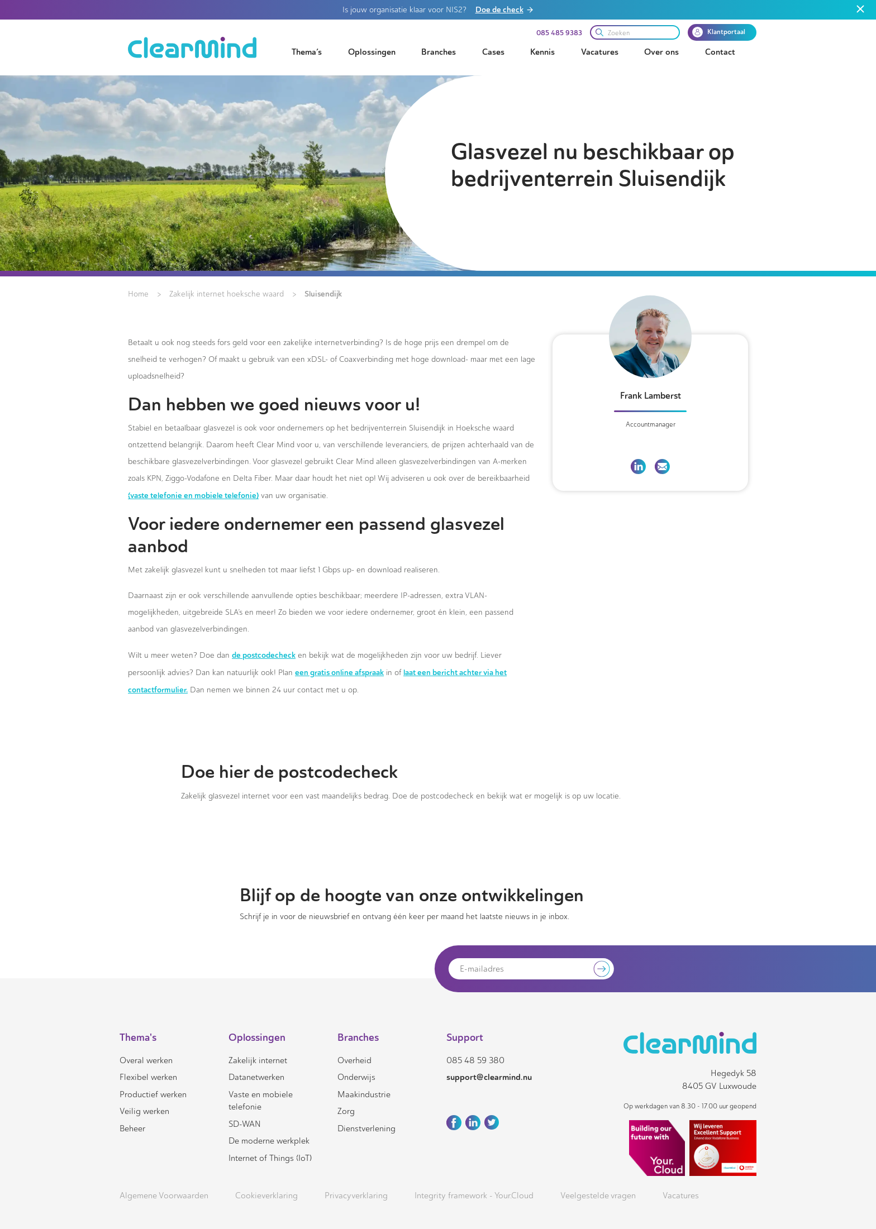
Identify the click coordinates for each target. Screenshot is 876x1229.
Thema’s (307, 52)
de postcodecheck (264, 655)
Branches (438, 52)
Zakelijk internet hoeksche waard (226, 294)
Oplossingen (372, 52)
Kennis (542, 52)
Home (138, 294)
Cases (493, 52)
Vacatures (599, 52)
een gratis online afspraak (339, 672)
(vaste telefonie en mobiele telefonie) (193, 495)
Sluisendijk (323, 294)
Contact (720, 52)
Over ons (661, 52)
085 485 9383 (559, 32)
